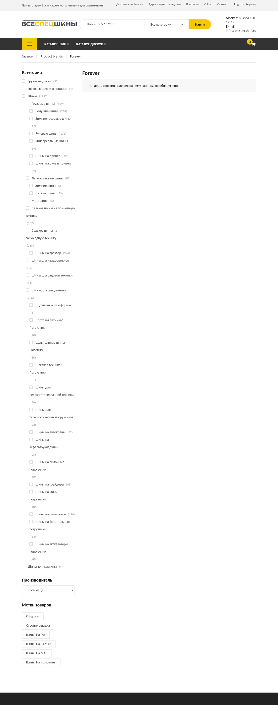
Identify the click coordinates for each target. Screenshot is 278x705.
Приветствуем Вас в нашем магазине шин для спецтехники (62, 5)
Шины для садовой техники (52, 275)
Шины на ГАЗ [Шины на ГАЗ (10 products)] (36, 635)
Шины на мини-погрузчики (44, 495)
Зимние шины (45, 186)
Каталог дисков (89, 44)
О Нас (208, 4)
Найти (200, 24)
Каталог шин (55, 44)
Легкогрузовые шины (47, 178)
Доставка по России (129, 4)
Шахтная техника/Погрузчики (45, 369)
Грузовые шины (43, 104)
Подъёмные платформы (53, 305)
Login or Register (245, 4)
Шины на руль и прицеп (53, 163)
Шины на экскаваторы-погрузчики (49, 548)
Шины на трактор (48, 253)
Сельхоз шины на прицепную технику (50, 212)
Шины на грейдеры (49, 484)
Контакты (192, 4)
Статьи (221, 4)
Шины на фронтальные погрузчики (49, 525)
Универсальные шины (51, 141)
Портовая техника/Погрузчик (46, 324)
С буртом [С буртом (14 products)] (33, 616)
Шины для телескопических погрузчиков (51, 413)
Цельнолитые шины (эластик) (47, 346)
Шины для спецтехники (49, 290)
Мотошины (40, 201)
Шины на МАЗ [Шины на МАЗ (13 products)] (36, 653)
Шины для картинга (42, 566)
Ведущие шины (46, 111)
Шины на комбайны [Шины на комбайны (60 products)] (41, 662)
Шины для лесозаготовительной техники (51, 391)
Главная (27, 56)
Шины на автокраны (50, 432)
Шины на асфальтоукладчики (43, 443)
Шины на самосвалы (50, 514)
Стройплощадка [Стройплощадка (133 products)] (38, 625)
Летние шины (45, 193)
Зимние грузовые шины (52, 118)
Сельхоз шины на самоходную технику (41, 234)
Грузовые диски (39, 81)
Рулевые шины (46, 133)
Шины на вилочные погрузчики (46, 466)
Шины (32, 96)
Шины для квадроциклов (50, 260)
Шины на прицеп (48, 156)
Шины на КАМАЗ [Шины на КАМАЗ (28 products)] (38, 644)
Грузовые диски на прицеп (47, 89)
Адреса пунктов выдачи (164, 4)
